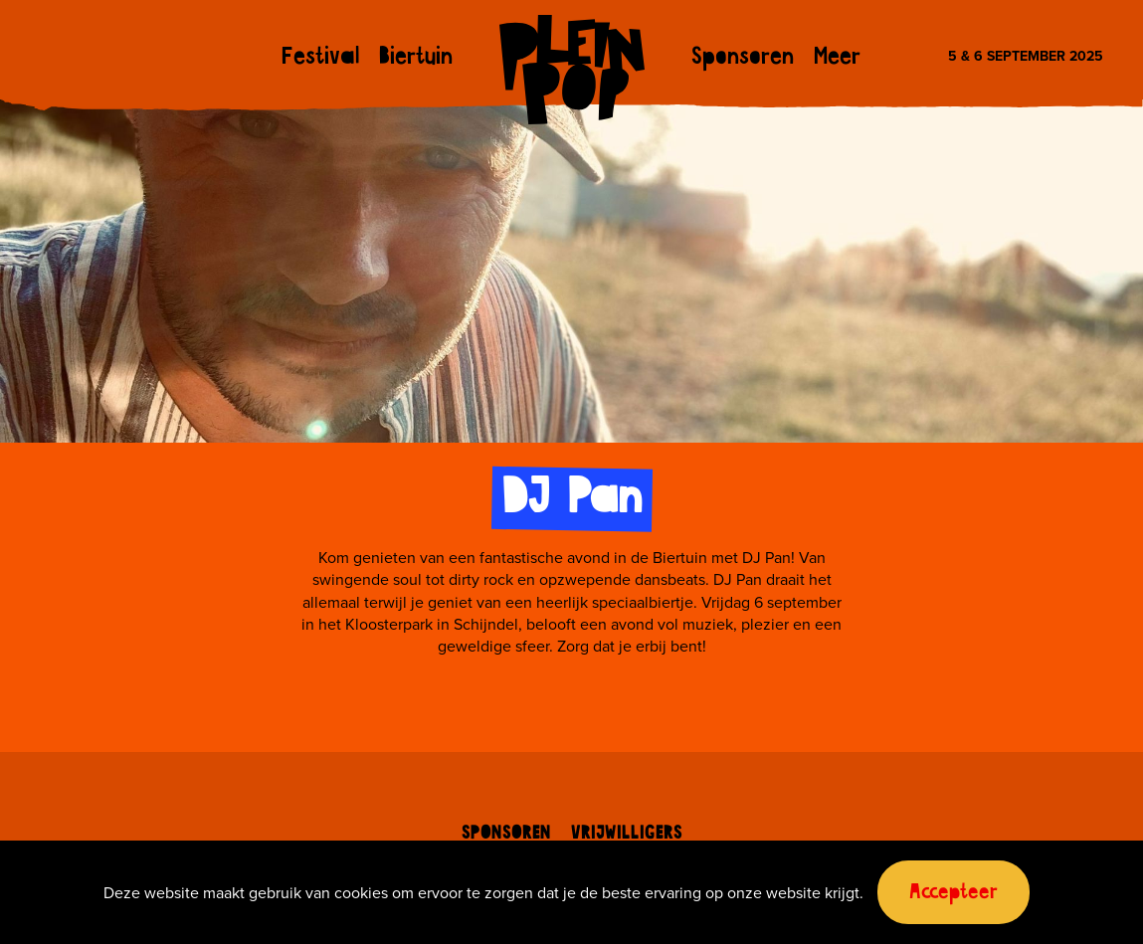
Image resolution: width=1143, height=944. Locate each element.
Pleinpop (572, 69)
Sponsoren (742, 58)
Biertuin (416, 58)
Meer (837, 58)
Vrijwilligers (626, 834)
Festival (320, 58)
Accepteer (953, 892)
